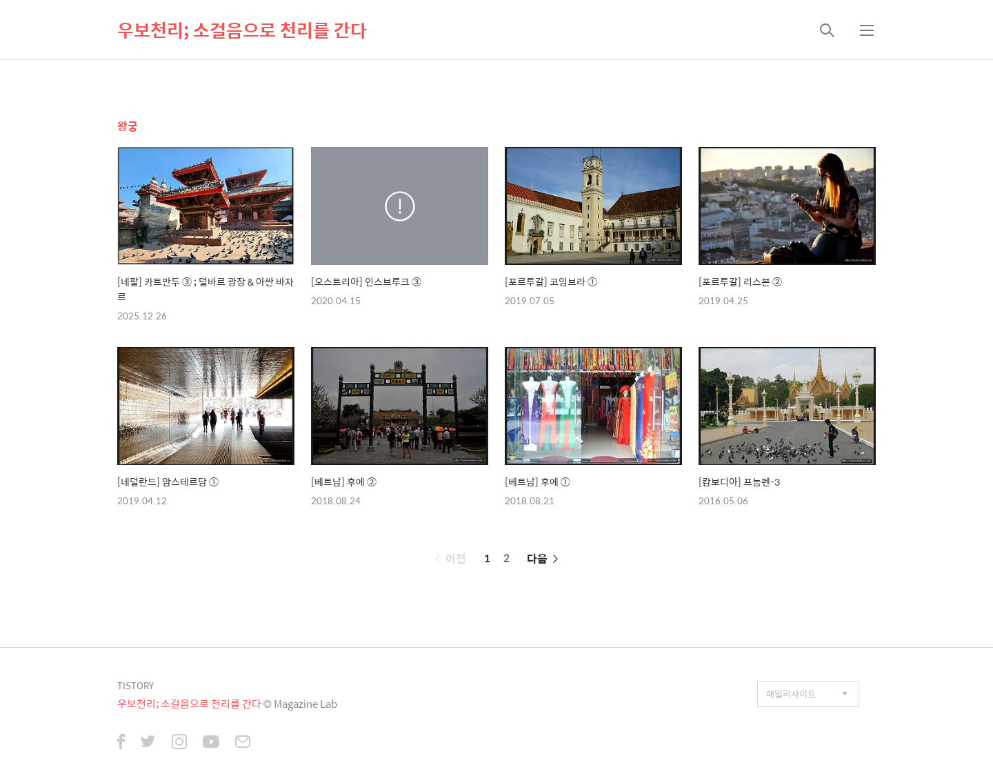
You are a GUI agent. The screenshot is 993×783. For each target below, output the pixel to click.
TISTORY (135, 685)
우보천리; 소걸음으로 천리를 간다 (242, 29)
